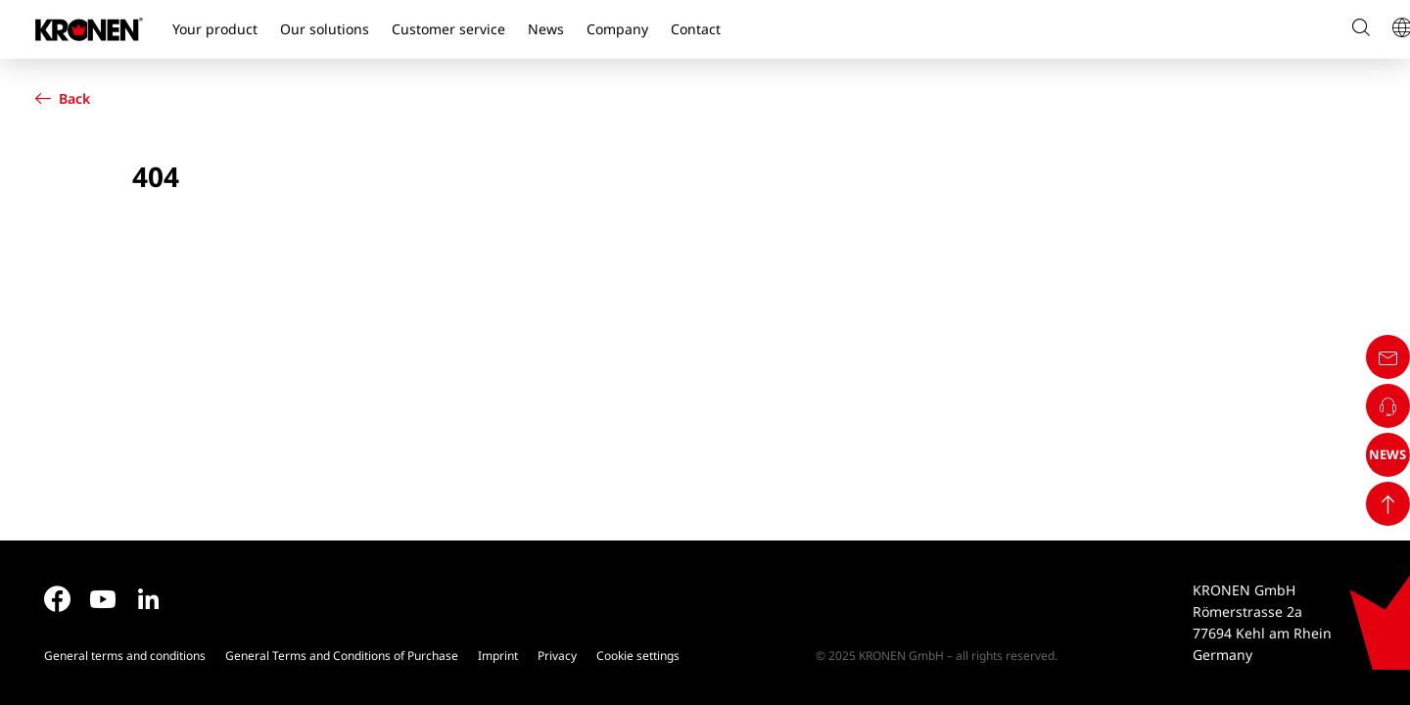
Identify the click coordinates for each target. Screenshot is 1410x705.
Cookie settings (638, 655)
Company (617, 29)
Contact (696, 29)
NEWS (1373, 619)
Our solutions (324, 29)
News (546, 29)
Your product (215, 29)
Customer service (448, 29)
